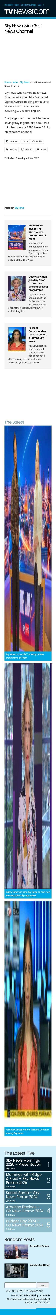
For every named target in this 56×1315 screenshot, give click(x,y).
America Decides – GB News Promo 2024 (24, 1208)
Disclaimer (16, 1295)
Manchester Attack (40, 1265)
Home (7, 82)
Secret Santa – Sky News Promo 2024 (22, 1194)
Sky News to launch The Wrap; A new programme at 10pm (37, 232)
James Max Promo (39, 1246)
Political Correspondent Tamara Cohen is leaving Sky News (38, 334)
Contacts (45, 1295)
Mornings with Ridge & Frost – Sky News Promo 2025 (24, 1178)
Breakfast (8, 5)
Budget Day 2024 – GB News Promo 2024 (24, 1223)
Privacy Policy (31, 1295)
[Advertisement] (28, 56)
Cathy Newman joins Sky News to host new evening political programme (38, 283)
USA (39, 5)
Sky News (24, 82)
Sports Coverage (28, 5)
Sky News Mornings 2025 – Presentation (23, 1162)
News (17, 5)
